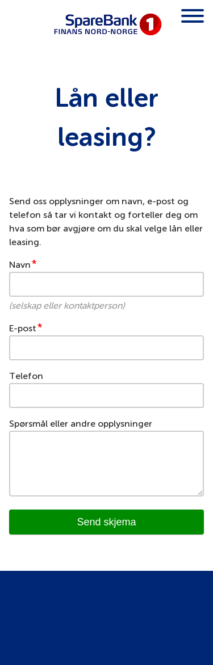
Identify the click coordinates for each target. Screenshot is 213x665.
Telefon (26, 376)
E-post (22, 328)
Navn (20, 264)
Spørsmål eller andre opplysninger (80, 423)
